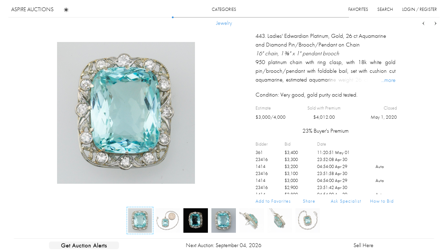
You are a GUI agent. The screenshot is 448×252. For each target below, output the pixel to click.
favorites (358, 9)
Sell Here (363, 245)
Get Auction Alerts (84, 245)
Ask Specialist (346, 201)
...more (388, 80)
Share (309, 201)
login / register (419, 9)
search (385, 9)
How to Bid (382, 201)
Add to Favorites (273, 201)
